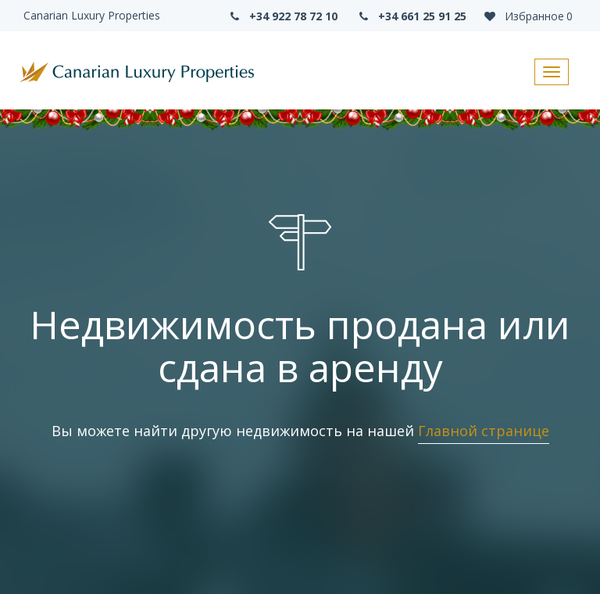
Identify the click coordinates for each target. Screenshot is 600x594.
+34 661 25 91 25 (411, 16)
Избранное (527, 16)
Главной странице (483, 430)
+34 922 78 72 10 (282, 16)
